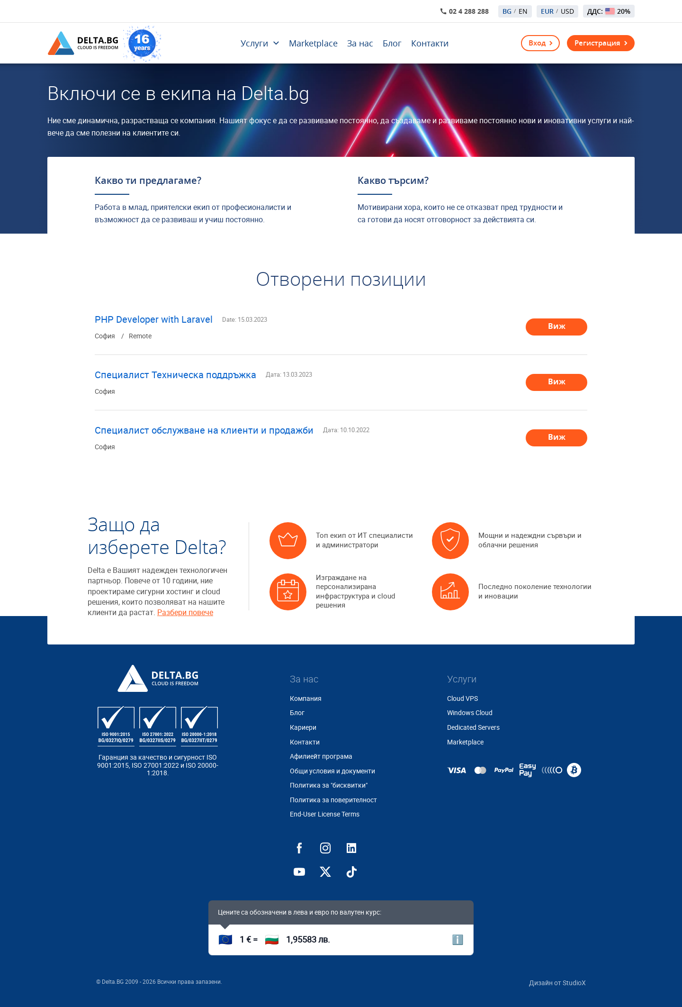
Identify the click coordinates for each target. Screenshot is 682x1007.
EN (523, 11)
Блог (392, 43)
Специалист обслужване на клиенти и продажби (204, 430)
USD (567, 11)
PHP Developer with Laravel (154, 319)
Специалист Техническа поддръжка (175, 375)
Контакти (430, 43)
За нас (360, 43)
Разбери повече (185, 612)
